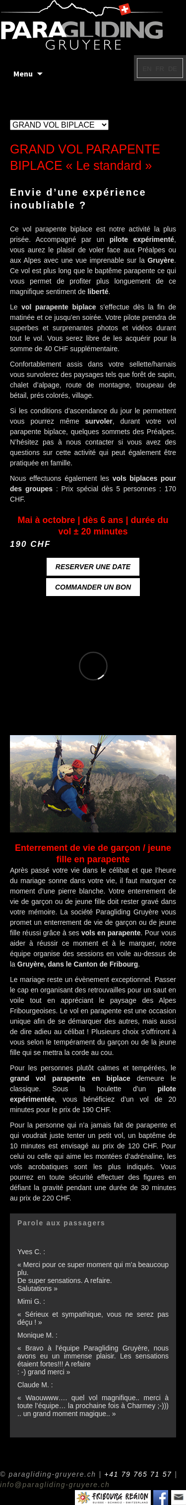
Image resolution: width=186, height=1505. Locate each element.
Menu (23, 73)
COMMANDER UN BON (93, 587)
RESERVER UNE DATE (93, 567)
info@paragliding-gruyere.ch (55, 1485)
